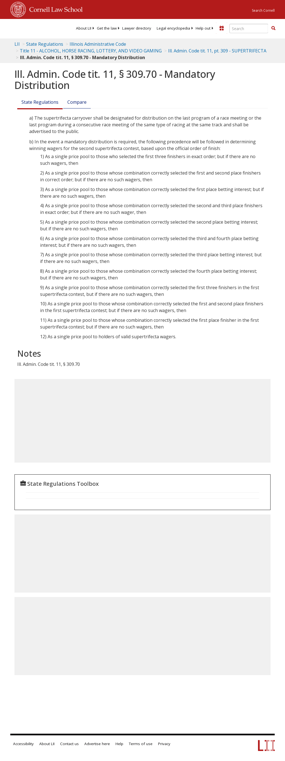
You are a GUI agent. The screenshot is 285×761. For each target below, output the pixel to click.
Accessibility (23, 743)
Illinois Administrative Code (98, 44)
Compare (77, 102)
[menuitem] (83, 28)
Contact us (69, 743)
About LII (83, 28)
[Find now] (273, 28)
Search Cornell (263, 10)
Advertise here (97, 743)
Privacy (164, 743)
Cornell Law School (54, 8)
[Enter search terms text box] (248, 28)
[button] (273, 28)
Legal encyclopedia (173, 28)
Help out (203, 28)
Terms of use (141, 743)
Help (119, 743)
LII (17, 44)
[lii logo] (32, 27)
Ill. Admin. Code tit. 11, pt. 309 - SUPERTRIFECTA (217, 51)
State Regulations (44, 44)
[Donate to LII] (221, 28)
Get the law (107, 28)
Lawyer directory (136, 28)
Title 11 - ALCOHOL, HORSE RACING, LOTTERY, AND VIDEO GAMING (91, 51)
